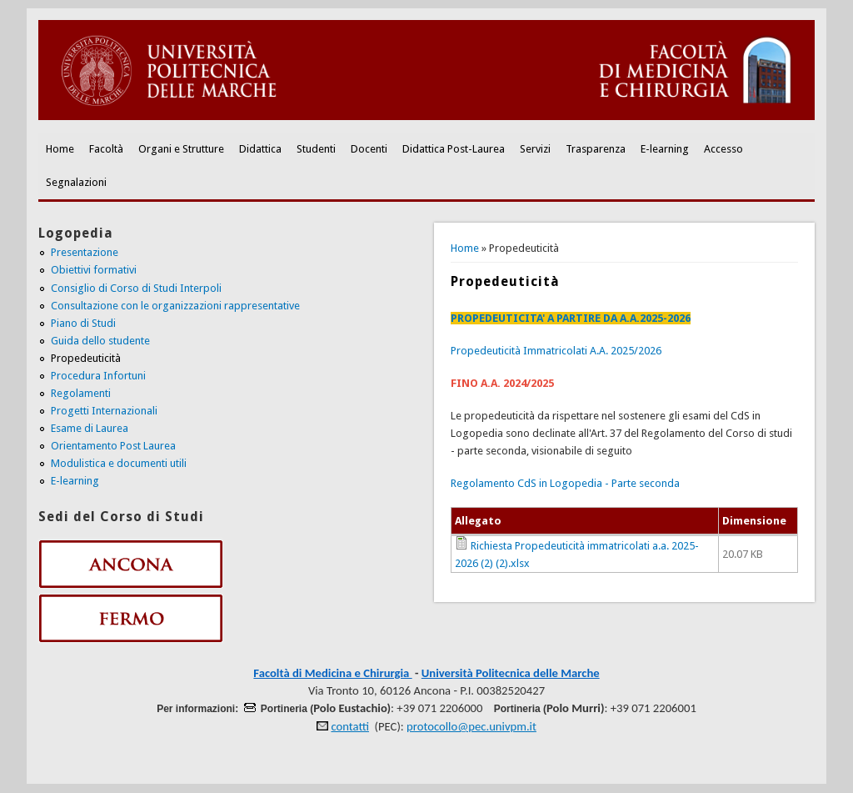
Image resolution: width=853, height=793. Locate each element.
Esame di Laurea (89, 428)
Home (60, 149)
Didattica (260, 149)
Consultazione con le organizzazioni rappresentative (175, 305)
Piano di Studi (83, 323)
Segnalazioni (76, 182)
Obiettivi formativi (94, 269)
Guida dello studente (100, 340)
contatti (350, 726)
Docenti (369, 149)
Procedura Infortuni (98, 375)
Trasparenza (596, 149)
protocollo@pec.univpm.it (471, 726)
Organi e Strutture (181, 149)
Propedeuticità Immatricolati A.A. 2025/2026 (556, 350)
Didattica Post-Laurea (453, 149)
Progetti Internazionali (104, 410)
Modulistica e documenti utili (119, 463)
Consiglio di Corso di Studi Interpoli (136, 288)
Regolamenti (81, 393)
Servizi (535, 149)
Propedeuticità (86, 358)
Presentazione (84, 252)
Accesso (723, 149)
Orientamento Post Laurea (113, 445)
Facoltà (106, 149)
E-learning (665, 149)
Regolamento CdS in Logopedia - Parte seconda (565, 483)
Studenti (316, 149)
